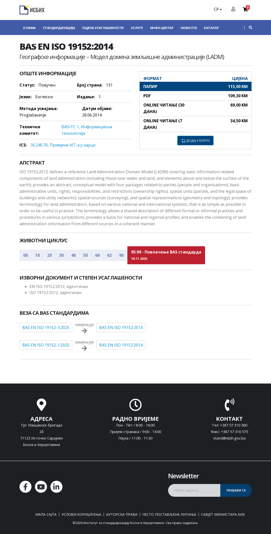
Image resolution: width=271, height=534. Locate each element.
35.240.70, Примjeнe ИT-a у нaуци (62, 145)
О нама (29, 28)
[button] (248, 27)
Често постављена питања (169, 514)
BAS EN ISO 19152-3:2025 (45, 327)
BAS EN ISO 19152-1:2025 (45, 345)
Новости (189, 28)
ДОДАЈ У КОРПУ (195, 140)
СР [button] (218, 9)
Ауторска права (121, 514)
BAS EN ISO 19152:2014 (121, 327)
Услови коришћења (81, 514)
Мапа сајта (45, 514)
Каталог (211, 28)
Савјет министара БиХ (223, 514)
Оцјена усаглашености (103, 28)
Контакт (31, 43)
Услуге (137, 28)
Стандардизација (59, 28)
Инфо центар (162, 28)
